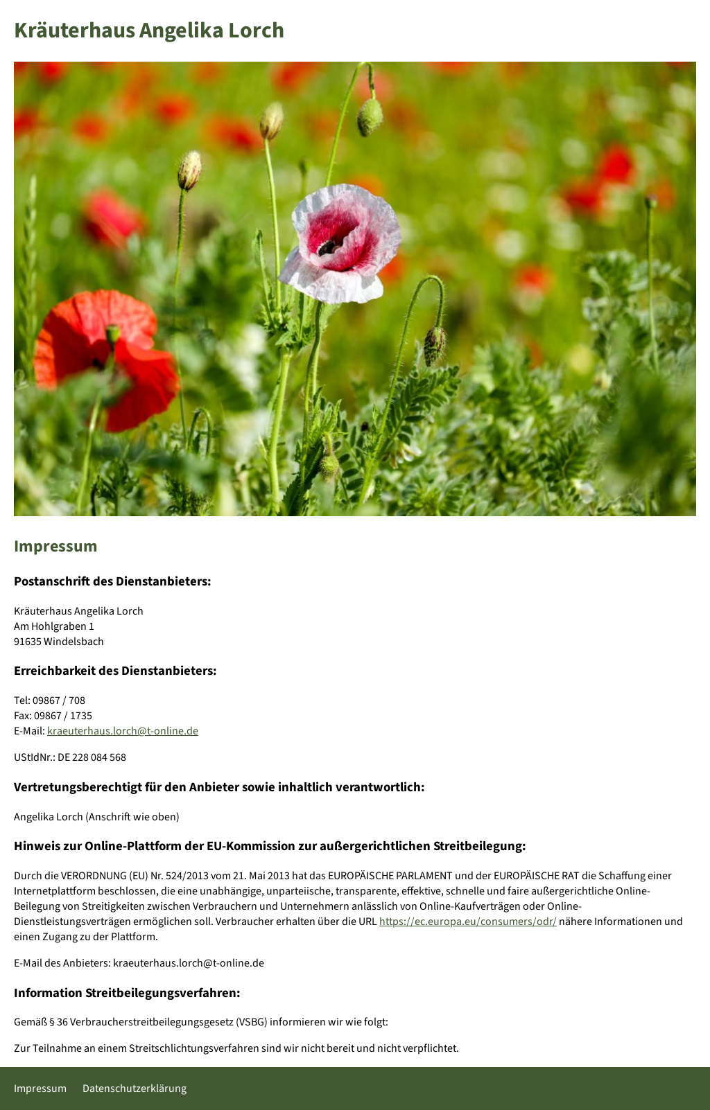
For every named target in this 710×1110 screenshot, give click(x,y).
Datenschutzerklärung (135, 1088)
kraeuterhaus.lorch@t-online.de (122, 731)
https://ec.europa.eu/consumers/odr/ (468, 921)
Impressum (40, 1088)
